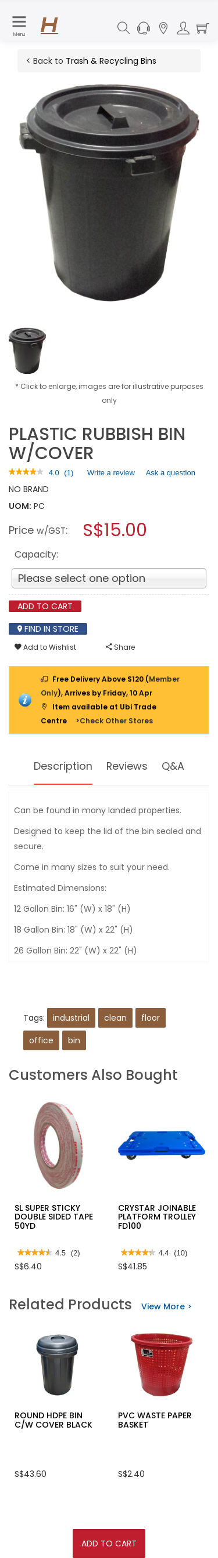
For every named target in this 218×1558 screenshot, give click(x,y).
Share (120, 647)
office (41, 1040)
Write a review (111, 474)
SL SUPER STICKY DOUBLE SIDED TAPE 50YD (54, 1217)
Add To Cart (109, 1543)
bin (74, 1040)
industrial (71, 1018)
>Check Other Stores (114, 721)
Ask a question (170, 472)
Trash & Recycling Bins (111, 61)
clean (115, 1018)
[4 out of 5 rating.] (54, 473)
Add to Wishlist (45, 647)
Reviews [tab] (127, 766)
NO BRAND (29, 489)
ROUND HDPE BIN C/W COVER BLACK (53, 1420)
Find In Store (47, 629)
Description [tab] (63, 766)
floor (150, 1018)
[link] (26, 472)
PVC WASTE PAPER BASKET (155, 1420)
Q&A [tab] (173, 766)
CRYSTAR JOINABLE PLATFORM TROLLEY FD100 (157, 1217)
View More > (166, 1306)
